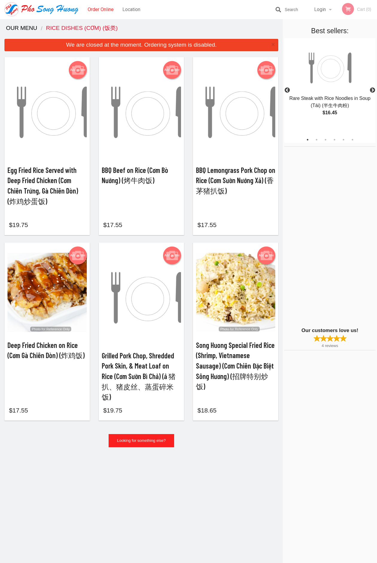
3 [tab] (326, 140)
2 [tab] (317, 140)
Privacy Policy (230, 497)
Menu (173, 483)
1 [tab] (308, 140)
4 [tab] (335, 140)
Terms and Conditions (236, 490)
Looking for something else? (141, 449)
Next (373, 90)
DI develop (197, 543)
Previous (287, 90)
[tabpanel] (330, 83)
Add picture (78, 70)
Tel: (286, 497)
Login (320, 9)
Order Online (101, 9)
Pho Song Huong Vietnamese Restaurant (99, 475)
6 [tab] (352, 140)
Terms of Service (198, 559)
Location (131, 9)
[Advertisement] (321, 236)
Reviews (225, 483)
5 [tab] (343, 140)
